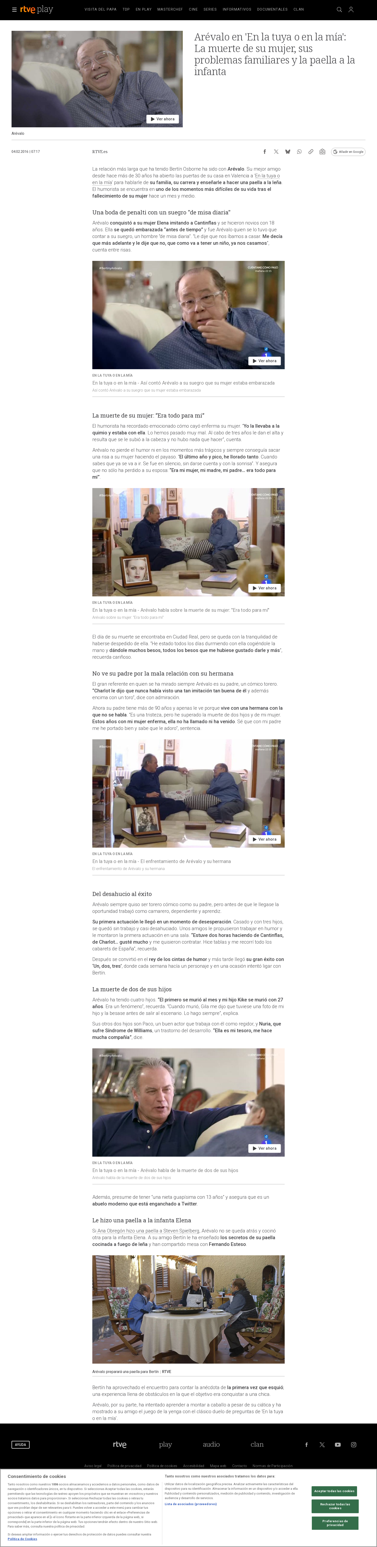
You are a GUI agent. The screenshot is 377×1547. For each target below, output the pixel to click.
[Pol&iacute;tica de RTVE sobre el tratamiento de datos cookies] (162, 1467)
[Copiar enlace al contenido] (311, 151)
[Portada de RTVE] (120, 1445)
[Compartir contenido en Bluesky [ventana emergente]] (288, 151)
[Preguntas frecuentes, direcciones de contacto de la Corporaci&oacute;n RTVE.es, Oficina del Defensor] (239, 1467)
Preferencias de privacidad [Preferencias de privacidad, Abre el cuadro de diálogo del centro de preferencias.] (335, 1523)
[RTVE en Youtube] (338, 1445)
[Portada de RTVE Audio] (211, 1445)
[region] (188, 1508)
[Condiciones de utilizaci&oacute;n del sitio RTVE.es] (93, 1467)
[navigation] (194, 9)
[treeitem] (101, 9)
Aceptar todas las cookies (334, 1491)
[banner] (43, 9)
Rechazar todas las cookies (335, 1506)
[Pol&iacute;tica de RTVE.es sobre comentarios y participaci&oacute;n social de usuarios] (273, 1467)
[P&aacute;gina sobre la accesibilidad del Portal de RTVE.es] (193, 1467)
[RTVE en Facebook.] (306, 1445)
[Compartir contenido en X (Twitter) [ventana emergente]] (276, 151)
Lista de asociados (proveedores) (191, 1504)
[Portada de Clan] (257, 1445)
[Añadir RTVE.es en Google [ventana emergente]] (348, 152)
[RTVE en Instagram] (354, 1445)
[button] (14, 9)
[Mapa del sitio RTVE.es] (218, 1467)
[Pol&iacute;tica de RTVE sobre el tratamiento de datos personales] (124, 1467)
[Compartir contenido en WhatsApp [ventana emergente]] (299, 151)
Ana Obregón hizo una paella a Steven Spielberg (147, 1231)
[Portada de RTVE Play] (165, 1445)
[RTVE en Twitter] (322, 1445)
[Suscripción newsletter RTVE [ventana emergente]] (322, 151)
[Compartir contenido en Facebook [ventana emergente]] (264, 151)
